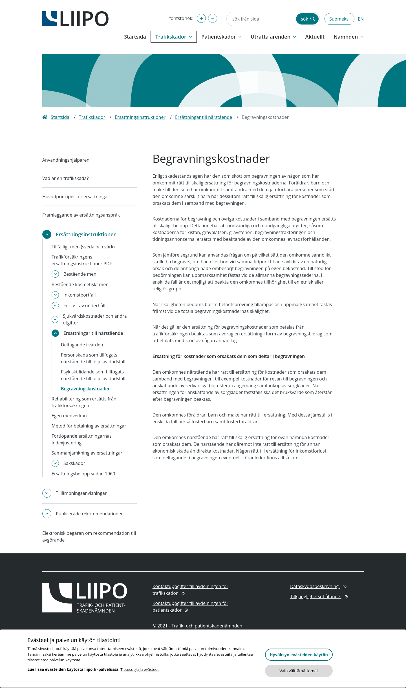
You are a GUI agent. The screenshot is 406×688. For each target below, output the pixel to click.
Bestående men (79, 274)
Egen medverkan (69, 416)
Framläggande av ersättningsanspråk (81, 215)
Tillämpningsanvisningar (81, 493)
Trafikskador (92, 117)
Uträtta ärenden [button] (273, 36)
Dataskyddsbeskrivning (318, 586)
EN (361, 19)
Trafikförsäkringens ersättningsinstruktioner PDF (82, 260)
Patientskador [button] (221, 36)
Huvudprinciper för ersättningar (75, 196)
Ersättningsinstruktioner (140, 117)
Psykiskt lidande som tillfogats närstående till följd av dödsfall (93, 375)
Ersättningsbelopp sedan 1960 (83, 474)
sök (308, 19)
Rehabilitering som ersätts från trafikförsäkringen (84, 402)
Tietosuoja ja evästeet (139, 669)
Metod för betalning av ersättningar (89, 426)
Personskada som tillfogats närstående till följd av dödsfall (93, 358)
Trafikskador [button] (173, 36)
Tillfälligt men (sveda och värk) (83, 247)
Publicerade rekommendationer (89, 514)
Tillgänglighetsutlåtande (319, 596)
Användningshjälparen (65, 160)
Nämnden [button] (349, 36)
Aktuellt (315, 36)
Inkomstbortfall (79, 295)
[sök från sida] (261, 19)
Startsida (135, 36)
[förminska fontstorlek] (212, 18)
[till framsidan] (75, 18)
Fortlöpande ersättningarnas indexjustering (82, 439)
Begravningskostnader (85, 389)
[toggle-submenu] (46, 234)
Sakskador (74, 463)
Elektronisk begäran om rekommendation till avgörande (89, 536)
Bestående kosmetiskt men (80, 284)
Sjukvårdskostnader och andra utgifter (95, 319)
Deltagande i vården (82, 345)
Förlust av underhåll (84, 305)
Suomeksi (339, 19)
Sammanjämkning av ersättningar (87, 453)
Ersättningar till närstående (203, 117)
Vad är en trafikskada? (65, 178)
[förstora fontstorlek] (201, 18)
